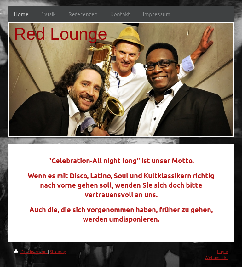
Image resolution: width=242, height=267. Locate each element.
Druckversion (31, 251)
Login (222, 251)
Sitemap (58, 251)
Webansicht (216, 257)
